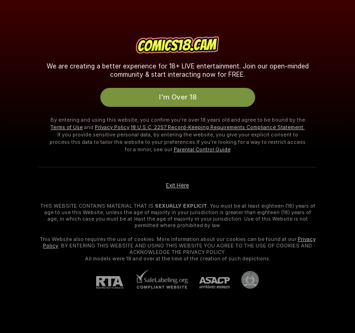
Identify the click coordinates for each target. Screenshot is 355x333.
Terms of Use (66, 127)
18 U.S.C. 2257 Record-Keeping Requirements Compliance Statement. (218, 127)
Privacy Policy (112, 127)
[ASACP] (209, 283)
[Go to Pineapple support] (244, 280)
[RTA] (115, 282)
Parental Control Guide (202, 149)
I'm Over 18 (177, 97)
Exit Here (177, 185)
